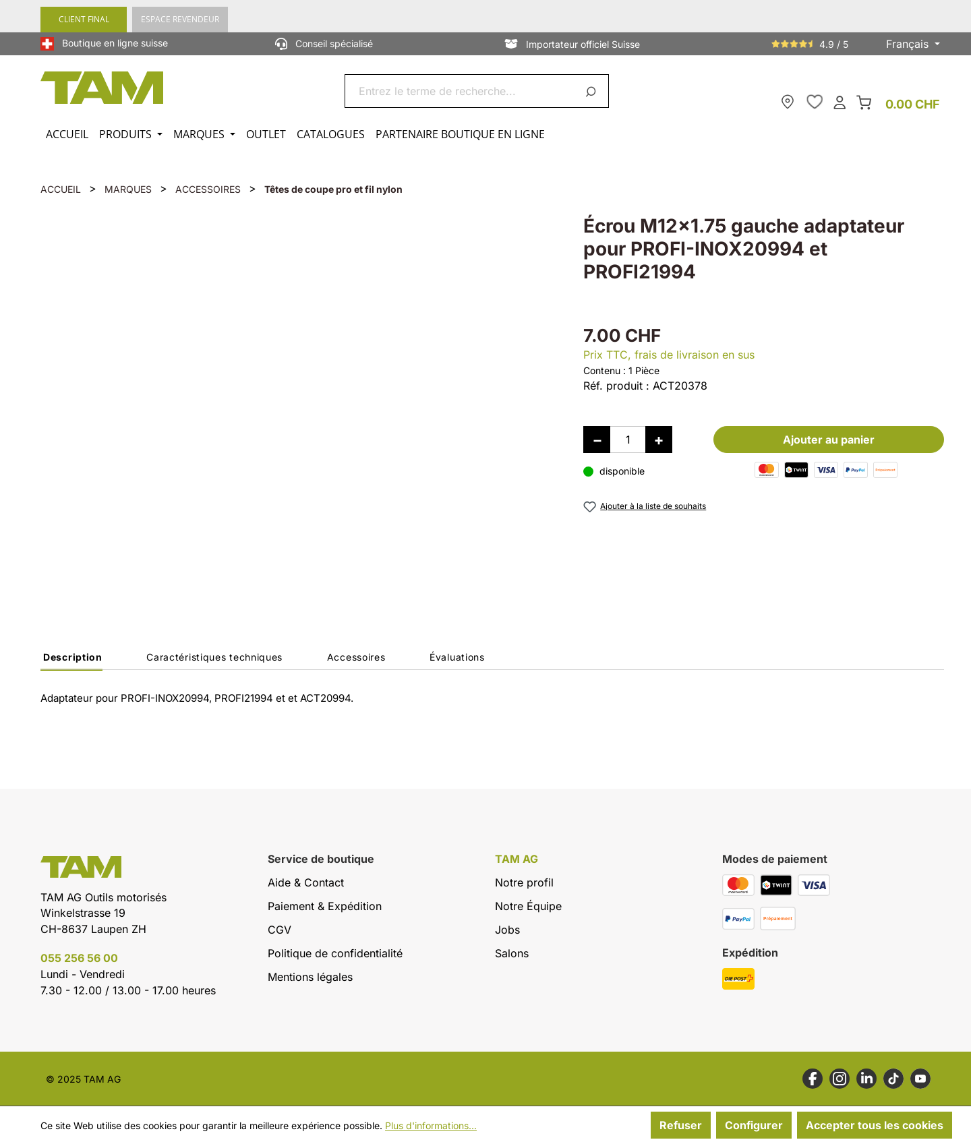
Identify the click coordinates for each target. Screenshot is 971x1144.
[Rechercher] (593, 91)
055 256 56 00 (79, 958)
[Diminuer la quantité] (596, 439)
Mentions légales (310, 977)
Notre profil (524, 882)
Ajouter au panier (829, 439)
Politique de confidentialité (335, 953)
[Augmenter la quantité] (658, 439)
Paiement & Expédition (325, 906)
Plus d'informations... (431, 1125)
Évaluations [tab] (457, 657)
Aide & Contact (306, 882)
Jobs (507, 929)
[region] (298, 401)
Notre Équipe (528, 906)
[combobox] (461, 91)
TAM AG (516, 859)
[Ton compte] (839, 101)
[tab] (71, 661)
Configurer (754, 1125)
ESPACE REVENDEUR (180, 19)
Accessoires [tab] (356, 657)
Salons (512, 953)
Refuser (680, 1125)
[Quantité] (628, 439)
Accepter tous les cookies (874, 1125)
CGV (279, 929)
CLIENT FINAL (84, 19)
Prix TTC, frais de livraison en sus (669, 354)
